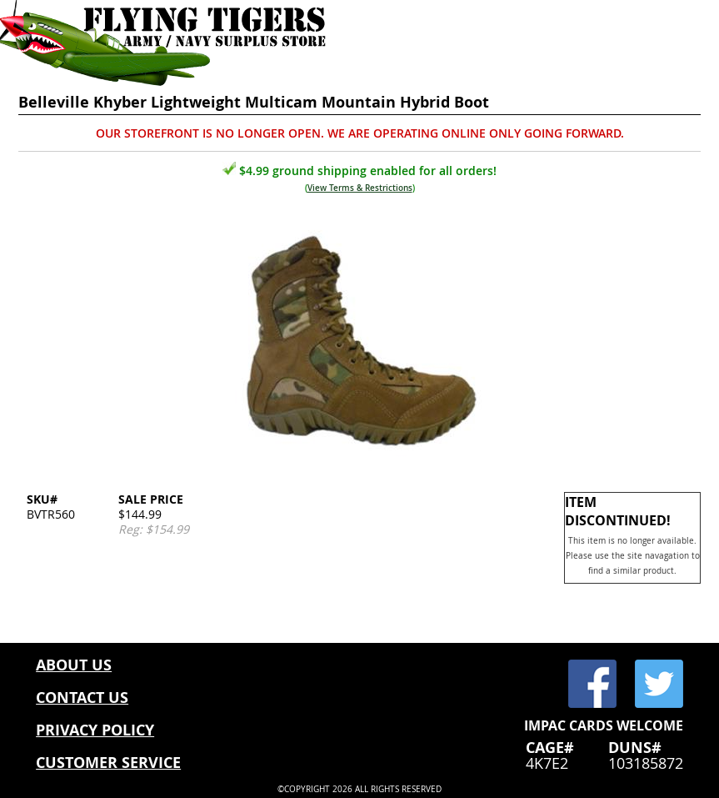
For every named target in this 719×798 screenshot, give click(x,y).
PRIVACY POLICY (95, 730)
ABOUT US (74, 665)
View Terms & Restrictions (359, 188)
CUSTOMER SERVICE (108, 762)
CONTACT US (82, 697)
